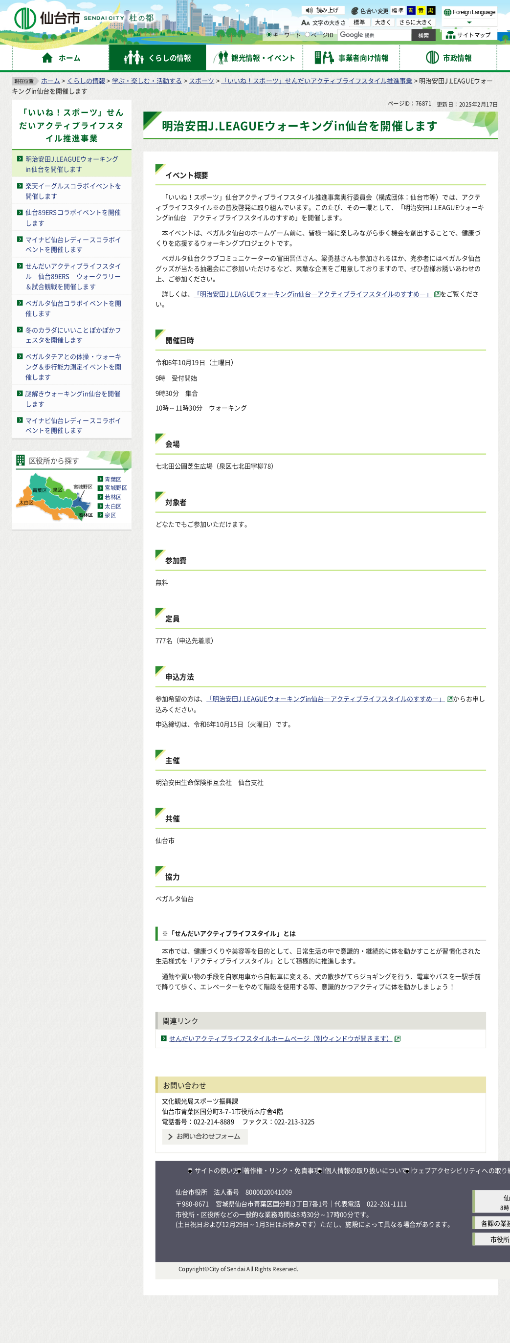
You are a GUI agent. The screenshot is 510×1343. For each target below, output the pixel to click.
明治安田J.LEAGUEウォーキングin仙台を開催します (71, 164)
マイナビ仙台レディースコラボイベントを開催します (73, 244)
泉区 (110, 515)
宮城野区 (116, 488)
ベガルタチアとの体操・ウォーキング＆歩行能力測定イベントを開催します (73, 366)
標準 (398, 10)
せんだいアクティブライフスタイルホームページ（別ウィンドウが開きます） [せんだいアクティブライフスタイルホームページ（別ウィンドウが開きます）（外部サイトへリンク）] (280, 1038)
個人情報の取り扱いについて (366, 1170)
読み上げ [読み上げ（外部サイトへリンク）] (327, 10)
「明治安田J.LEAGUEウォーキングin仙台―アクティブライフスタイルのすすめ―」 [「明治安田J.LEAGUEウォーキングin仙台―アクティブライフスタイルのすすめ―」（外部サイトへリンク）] (313, 293)
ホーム (50, 80)
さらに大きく (415, 21)
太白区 (113, 505)
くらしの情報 (86, 80)
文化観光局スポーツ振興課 (200, 1101)
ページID (319, 35)
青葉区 (113, 479)
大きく (383, 21)
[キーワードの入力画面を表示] (269, 35)
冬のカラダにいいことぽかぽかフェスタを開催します (73, 334)
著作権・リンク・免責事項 (282, 1170)
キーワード (283, 35)
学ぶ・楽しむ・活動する (147, 80)
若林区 (113, 497)
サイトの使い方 (217, 1170)
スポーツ (201, 80)
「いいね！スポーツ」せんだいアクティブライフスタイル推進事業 (316, 80)
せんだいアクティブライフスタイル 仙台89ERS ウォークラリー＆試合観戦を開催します (73, 276)
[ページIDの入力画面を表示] (307, 35)
